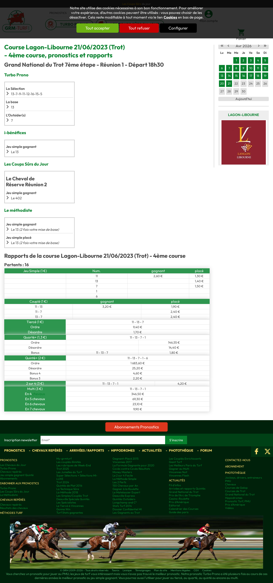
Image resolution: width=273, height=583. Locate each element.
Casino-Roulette (179, 498)
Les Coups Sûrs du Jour (14, 491)
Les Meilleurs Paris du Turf (185, 465)
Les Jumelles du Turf (69, 472)
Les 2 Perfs (119, 482)
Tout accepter (97, 28)
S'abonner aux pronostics (19, 483)
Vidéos (229, 508)
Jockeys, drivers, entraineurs (243, 477)
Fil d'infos (175, 485)
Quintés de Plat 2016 (69, 485)
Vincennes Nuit (178, 472)
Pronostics (14, 450)
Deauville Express (124, 495)
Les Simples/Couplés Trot (72, 495)
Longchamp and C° (125, 502)
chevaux (38, 394)
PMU (228, 481)
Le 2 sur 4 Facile (123, 475)
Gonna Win (63, 509)
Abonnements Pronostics (136, 426)
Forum (206, 450)
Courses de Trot (235, 491)
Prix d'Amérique (179, 502)
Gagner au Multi (179, 468)
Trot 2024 (62, 482)
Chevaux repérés (47, 450)
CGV (196, 570)
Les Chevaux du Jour (13, 465)
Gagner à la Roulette (126, 489)
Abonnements (8, 478)
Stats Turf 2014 (122, 505)
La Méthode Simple (124, 478)
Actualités (152, 450)
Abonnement (234, 466)
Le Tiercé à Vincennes (70, 505)
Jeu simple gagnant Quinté (17, 475)
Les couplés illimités (68, 462)
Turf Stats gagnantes (69, 512)
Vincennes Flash (179, 475)
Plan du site (160, 570)
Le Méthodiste (9, 495)
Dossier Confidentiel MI (127, 509)
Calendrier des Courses (183, 508)
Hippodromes (123, 450)
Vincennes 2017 (122, 462)
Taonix (115, 570)
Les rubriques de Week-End (73, 465)
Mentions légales (180, 570)
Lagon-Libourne (243, 115)
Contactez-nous (237, 460)
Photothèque (181, 450)
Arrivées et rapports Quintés (187, 488)
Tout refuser (139, 28)
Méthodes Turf (11, 512)
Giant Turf (175, 462)
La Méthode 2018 (67, 492)
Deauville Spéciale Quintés (73, 499)
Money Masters (122, 472)
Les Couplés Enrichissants (185, 458)
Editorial (174, 505)
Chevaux (230, 484)
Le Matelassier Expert (126, 492)
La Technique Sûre (67, 489)
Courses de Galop (236, 487)
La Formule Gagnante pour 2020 (133, 465)
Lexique (127, 570)
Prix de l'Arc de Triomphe (184, 495)
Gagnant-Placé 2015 (126, 458)
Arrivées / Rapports (86, 450)
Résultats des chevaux (14, 508)
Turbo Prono (8, 468)
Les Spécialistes (66, 502)
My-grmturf (64, 458)
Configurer (178, 28)
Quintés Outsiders (124, 499)
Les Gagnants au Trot (126, 512)
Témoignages (143, 570)
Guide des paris (179, 512)
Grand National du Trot (183, 492)
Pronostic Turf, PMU (237, 501)
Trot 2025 (62, 468)
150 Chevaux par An (125, 485)
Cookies (170, 17)
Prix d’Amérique (235, 504)
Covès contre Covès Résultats (131, 468)
